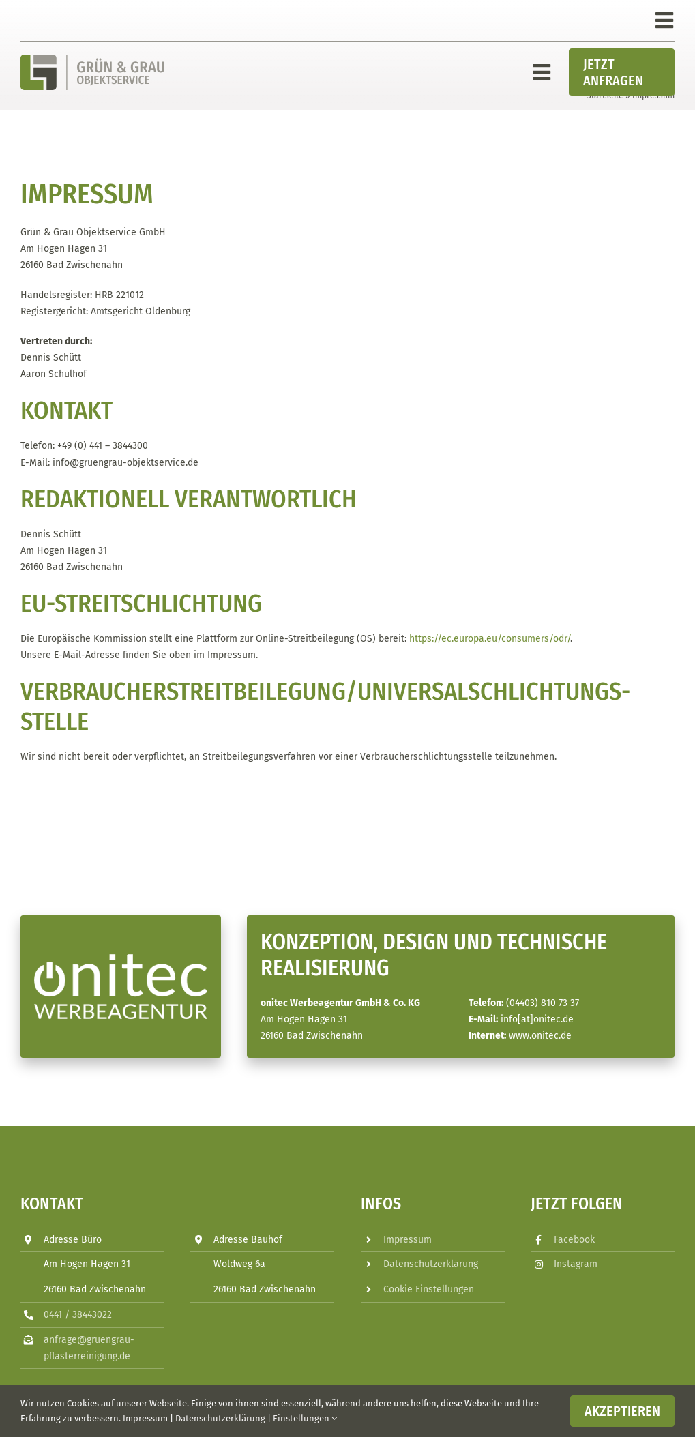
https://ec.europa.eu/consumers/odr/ (489, 639)
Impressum (407, 1239)
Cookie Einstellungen (428, 1289)
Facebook (574, 1239)
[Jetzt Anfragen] (622, 72)
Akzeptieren (622, 1411)
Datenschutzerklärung (430, 1264)
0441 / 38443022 (78, 1314)
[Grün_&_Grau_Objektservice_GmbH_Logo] (92, 59)
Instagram (575, 1264)
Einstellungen (305, 1418)
